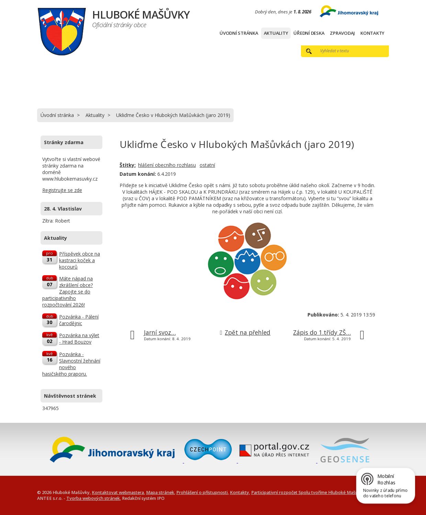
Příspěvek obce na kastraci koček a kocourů (79, 260)
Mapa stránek (160, 492)
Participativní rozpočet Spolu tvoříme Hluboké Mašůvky (308, 492)
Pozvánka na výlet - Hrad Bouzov (79, 338)
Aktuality (276, 33)
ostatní (207, 165)
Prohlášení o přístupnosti (202, 492)
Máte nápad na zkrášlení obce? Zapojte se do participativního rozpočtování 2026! (67, 291)
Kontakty (372, 33)
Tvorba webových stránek (93, 498)
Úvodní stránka (239, 33)
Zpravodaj (342, 33)
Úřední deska (308, 33)
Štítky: (128, 165)
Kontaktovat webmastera (118, 492)
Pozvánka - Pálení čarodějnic (79, 319)
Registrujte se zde (62, 190)
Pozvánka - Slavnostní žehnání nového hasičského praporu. (71, 364)
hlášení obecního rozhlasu (167, 165)
